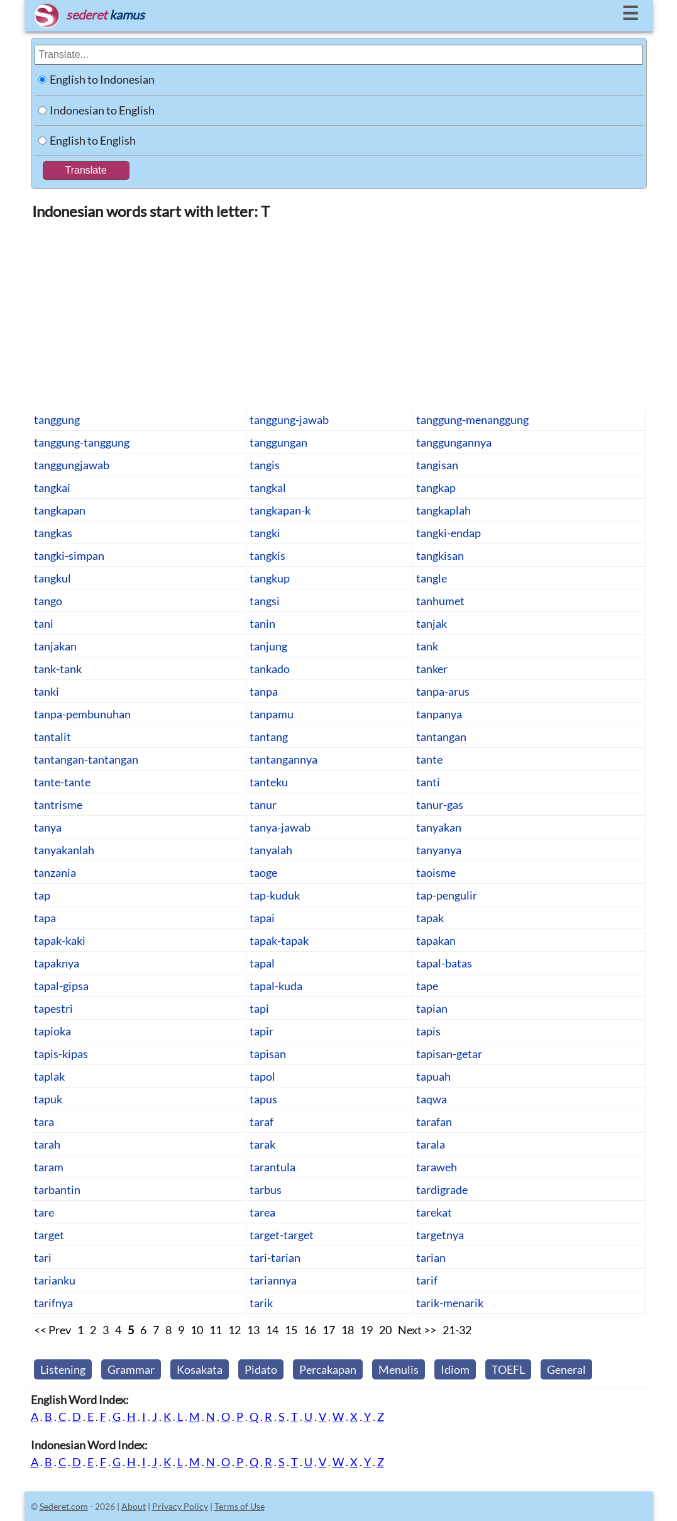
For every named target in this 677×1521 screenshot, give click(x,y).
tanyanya (438, 850)
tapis (428, 1031)
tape (427, 986)
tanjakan (55, 646)
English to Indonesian (102, 79)
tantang (269, 737)
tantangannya (283, 759)
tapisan (268, 1054)
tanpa (264, 691)
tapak (430, 918)
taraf (261, 1121)
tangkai (52, 487)
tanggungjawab (71, 465)
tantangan (441, 737)
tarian (431, 1257)
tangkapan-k (280, 510)
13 (253, 1330)
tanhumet (440, 601)
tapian (432, 1008)
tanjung (268, 646)
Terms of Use (239, 1506)
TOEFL (508, 1369)
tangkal (268, 487)
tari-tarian (275, 1257)
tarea (262, 1212)
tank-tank (58, 669)
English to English (93, 140)
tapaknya (56, 963)
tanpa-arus (443, 691)
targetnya (440, 1235)
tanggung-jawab (289, 419)
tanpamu (272, 714)
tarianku (54, 1280)
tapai (262, 918)
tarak (262, 1144)
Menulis (398, 1369)
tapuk (48, 1099)
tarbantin (57, 1189)
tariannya (273, 1280)
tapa (45, 918)
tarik (261, 1303)
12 (234, 1330)
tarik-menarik (449, 1303)
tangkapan (59, 510)
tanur (263, 804)
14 (272, 1330)
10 (196, 1330)
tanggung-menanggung (472, 419)
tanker (432, 669)
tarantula (272, 1167)
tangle (431, 578)
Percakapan (327, 1369)
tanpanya (439, 714)
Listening (62, 1369)
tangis (265, 465)
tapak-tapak (279, 940)
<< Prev (52, 1330)
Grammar (131, 1369)
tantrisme (58, 804)
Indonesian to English (102, 110)
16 (310, 1330)
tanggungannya (454, 442)
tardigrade (442, 1189)
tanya (48, 827)
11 (215, 1330)
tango (48, 601)
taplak (49, 1076)
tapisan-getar (449, 1054)
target (49, 1235)
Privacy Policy (180, 1506)
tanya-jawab (280, 827)
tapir (261, 1031)
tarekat (434, 1212)
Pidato (261, 1369)
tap (42, 895)
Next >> (417, 1330)
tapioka (52, 1031)
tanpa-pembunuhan (82, 714)
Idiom (455, 1369)
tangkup (270, 578)
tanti (428, 782)
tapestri (53, 1008)
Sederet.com (64, 1506)
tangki (265, 533)
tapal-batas (444, 963)
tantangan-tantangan (86, 759)
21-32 (457, 1330)
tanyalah (271, 850)
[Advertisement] (339, 314)
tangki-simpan (69, 555)
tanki (46, 691)
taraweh (436, 1167)
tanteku (269, 782)
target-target (282, 1235)
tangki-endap (448, 533)
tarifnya (53, 1303)
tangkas (53, 533)
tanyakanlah (64, 850)
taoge (263, 872)
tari (43, 1257)
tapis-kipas (61, 1054)
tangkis (267, 555)
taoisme (436, 872)
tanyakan (438, 827)
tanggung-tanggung (81, 442)
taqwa (431, 1099)
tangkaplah (443, 510)
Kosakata (200, 1369)
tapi (259, 1008)
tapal (262, 963)
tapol (262, 1076)
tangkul (52, 578)
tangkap (436, 487)
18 (347, 1330)
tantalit (52, 737)
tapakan (436, 940)
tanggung (57, 419)
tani (43, 623)
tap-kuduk (275, 895)
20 (385, 1330)
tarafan (434, 1121)
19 (366, 1330)
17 (328, 1330)
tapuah (433, 1076)
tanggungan (278, 442)
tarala (430, 1144)
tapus (263, 1099)
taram (48, 1167)
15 (291, 1330)
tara (44, 1121)
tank (427, 646)
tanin (262, 623)
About (133, 1506)
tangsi (265, 601)
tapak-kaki (59, 940)
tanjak (431, 623)
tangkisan (440, 555)
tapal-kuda (276, 986)
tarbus (266, 1189)
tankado (270, 669)
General (566, 1369)
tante (429, 759)
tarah (47, 1144)
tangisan (437, 465)
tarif (427, 1280)
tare (44, 1212)
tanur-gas (439, 804)
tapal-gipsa (61, 986)
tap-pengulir (446, 895)
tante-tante (62, 782)
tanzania (55, 872)
